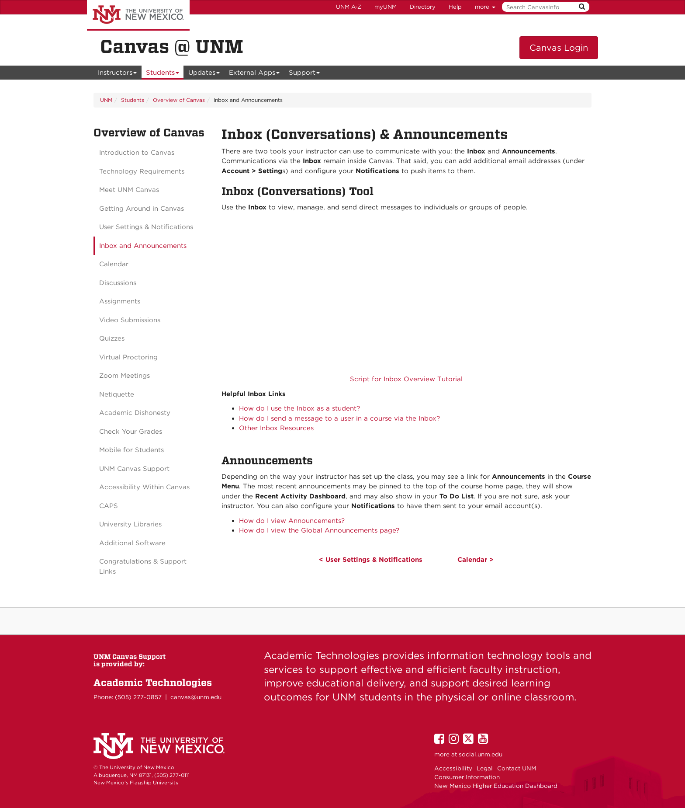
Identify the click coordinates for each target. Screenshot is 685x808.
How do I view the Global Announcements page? (319, 530)
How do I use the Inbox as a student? (299, 408)
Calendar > (475, 560)
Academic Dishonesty (134, 413)
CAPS (108, 506)
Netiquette (116, 394)
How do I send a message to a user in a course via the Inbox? (339, 418)
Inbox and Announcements (143, 246)
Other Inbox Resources (276, 428)
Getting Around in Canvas (141, 208)
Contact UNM (516, 768)
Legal (485, 768)
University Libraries (130, 524)
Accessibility (453, 768)
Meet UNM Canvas (129, 190)
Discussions (117, 283)
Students (163, 74)
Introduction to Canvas (136, 153)
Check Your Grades (130, 431)
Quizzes (112, 338)
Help (455, 6)
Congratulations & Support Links (143, 566)
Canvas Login (558, 47)
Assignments (119, 301)
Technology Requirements (141, 171)
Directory (423, 6)
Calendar (113, 264)
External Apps (254, 74)
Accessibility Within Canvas (144, 487)
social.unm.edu (480, 754)
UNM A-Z (348, 6)
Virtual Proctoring (128, 357)
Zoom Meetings (124, 376)
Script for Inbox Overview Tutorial (406, 379)
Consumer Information (467, 776)
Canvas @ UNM (171, 46)
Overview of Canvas (179, 100)
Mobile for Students (131, 450)
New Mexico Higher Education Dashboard (495, 785)
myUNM (385, 6)
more (485, 6)
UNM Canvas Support (134, 469)
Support (304, 74)
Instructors (117, 74)
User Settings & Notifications (146, 227)
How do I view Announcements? (292, 521)
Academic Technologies (152, 682)
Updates (204, 74)
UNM (106, 100)
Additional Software (132, 543)
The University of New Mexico (138, 15)
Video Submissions (129, 320)
